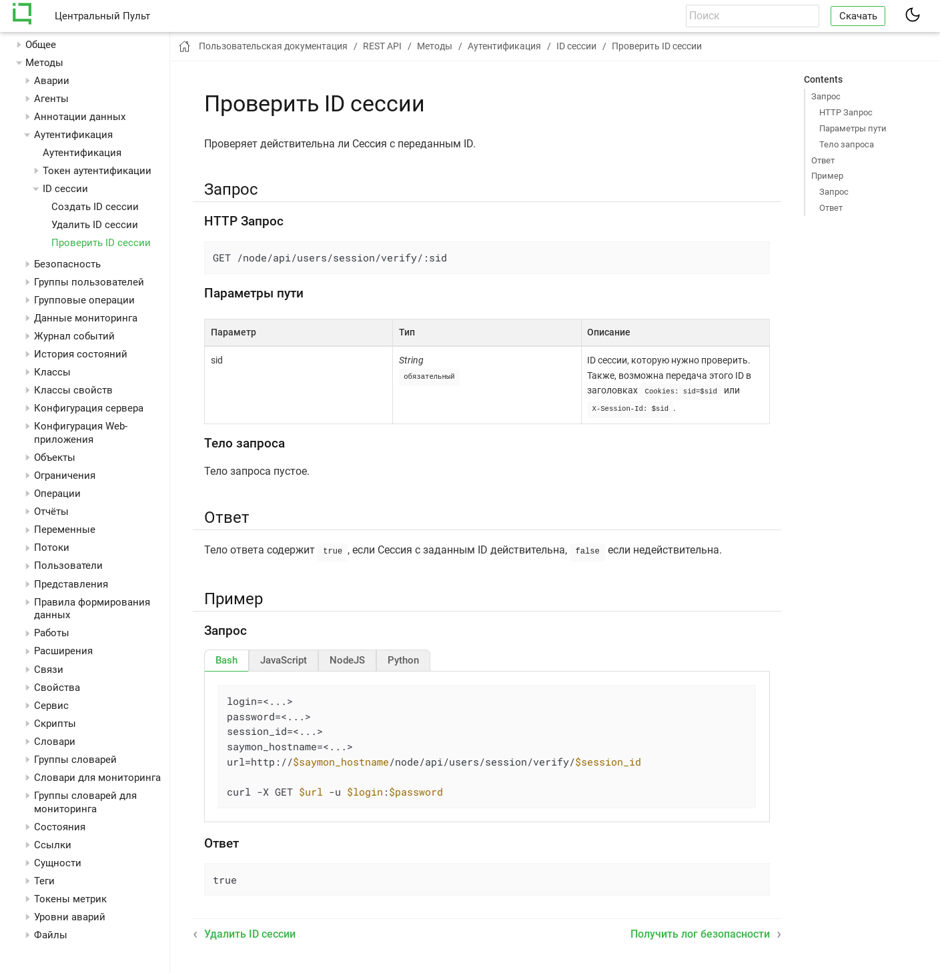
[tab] (226, 657)
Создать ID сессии (95, 207)
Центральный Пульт (102, 16)
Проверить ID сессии (101, 243)
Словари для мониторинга (97, 778)
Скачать (858, 16)
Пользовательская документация (273, 46)
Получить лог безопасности (700, 931)
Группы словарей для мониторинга (85, 802)
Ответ (823, 160)
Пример (827, 176)
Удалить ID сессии (94, 225)
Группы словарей (75, 760)
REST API (382, 46)
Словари (54, 742)
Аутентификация (82, 153)
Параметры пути (853, 128)
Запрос (826, 96)
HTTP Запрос (846, 112)
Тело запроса (846, 144)
